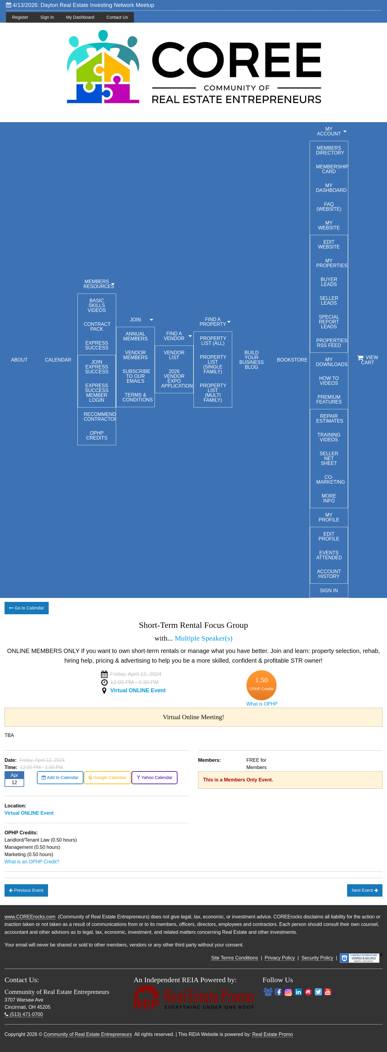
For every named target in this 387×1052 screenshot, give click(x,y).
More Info (329, 498)
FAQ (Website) (329, 207)
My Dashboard (80, 17)
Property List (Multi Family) (213, 393)
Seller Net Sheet (329, 458)
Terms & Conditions (137, 397)
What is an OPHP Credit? (32, 861)
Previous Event (26, 890)
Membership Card (332, 169)
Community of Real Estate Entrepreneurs (88, 1034)
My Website (329, 225)
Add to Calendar (60, 777)
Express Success (96, 345)
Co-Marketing (330, 480)
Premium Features (329, 399)
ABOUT (19, 359)
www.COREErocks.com (30, 916)
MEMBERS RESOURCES (98, 284)
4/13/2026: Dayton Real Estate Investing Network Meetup (80, 5)
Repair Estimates (329, 419)
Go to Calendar (26, 608)
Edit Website (329, 244)
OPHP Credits (96, 435)
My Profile (329, 517)
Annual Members (135, 336)
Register (20, 17)
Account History (329, 574)
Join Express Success (96, 366)
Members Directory (330, 150)
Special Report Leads (329, 321)
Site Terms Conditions (234, 957)
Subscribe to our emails (136, 376)
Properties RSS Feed (331, 343)
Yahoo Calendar (155, 777)
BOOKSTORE (292, 359)
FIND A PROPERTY (213, 322)
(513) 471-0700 (24, 1014)
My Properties (331, 263)
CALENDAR (58, 359)
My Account (329, 131)
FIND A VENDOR (174, 336)
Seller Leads (329, 301)
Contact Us (117, 17)
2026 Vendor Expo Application (177, 378)
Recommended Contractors (100, 417)
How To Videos (329, 381)
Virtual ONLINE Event (138, 690)
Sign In (47, 17)
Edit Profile (329, 536)
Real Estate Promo (272, 1034)
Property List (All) (213, 341)
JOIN (135, 319)
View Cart (367, 360)
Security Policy (317, 957)
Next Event (365, 890)
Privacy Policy (280, 957)
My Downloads (332, 362)
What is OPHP (262, 703)
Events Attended (329, 555)
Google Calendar (107, 777)
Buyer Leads (328, 282)
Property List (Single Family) (213, 364)
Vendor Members (135, 355)
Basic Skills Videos (97, 305)
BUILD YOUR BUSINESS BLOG (251, 360)
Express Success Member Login (96, 393)
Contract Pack (97, 327)
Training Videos (328, 437)
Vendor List (174, 355)
